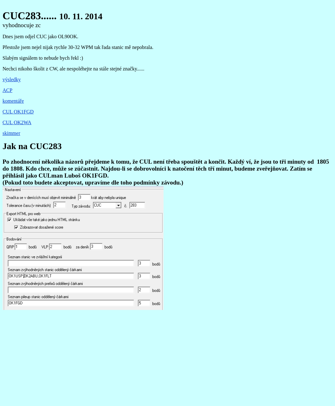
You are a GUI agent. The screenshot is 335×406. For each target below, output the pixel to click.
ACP (7, 90)
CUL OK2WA (17, 122)
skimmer (11, 133)
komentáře (13, 101)
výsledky (12, 79)
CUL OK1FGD (18, 111)
